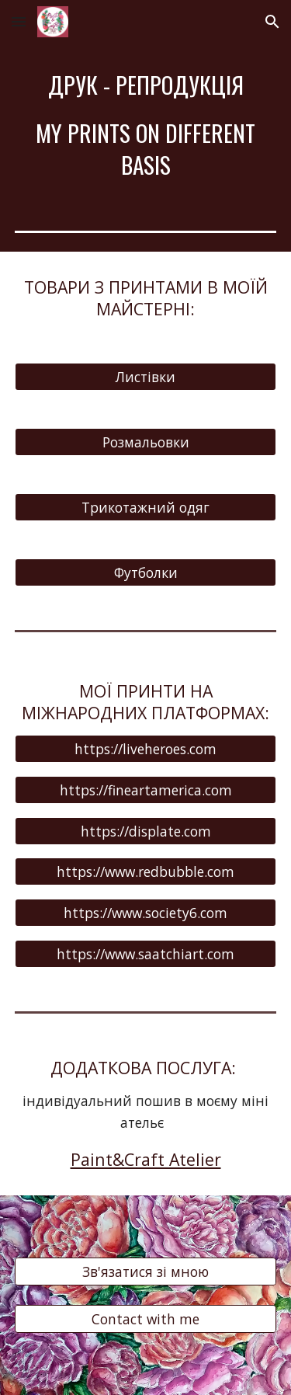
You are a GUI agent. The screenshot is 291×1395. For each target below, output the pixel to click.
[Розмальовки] (146, 442)
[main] (146, 124)
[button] (18, 21)
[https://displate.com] (146, 831)
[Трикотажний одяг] (146, 507)
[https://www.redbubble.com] (146, 872)
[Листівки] (146, 377)
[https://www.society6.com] (146, 913)
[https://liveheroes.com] (146, 748)
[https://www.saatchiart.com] (146, 954)
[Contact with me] (146, 1319)
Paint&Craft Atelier (146, 1159)
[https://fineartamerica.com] (146, 789)
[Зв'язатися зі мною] (146, 1271)
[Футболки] (146, 573)
